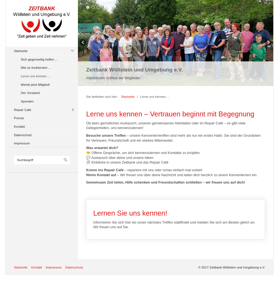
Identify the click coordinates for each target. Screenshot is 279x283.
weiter (268, 43)
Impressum (22, 143)
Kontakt (19, 126)
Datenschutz (23, 135)
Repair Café (22, 110)
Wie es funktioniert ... (36, 67)
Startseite (21, 51)
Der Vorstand (30, 93)
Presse (19, 118)
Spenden (27, 101)
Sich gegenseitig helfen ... (39, 59)
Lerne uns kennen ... (35, 76)
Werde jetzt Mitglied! (35, 84)
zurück (83, 43)
